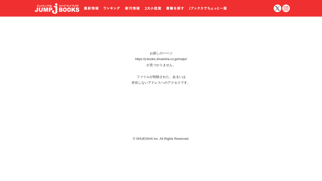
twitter (277, 8)
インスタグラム (286, 8)
